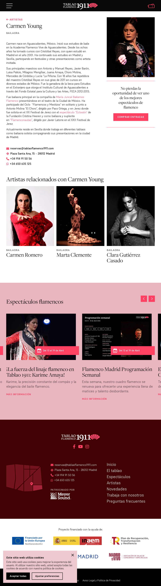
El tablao (114, 470)
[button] (152, 299)
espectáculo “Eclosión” (73, 112)
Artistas (114, 482)
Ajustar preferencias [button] (47, 576)
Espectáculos (118, 476)
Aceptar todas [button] (18, 576)
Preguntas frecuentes (126, 501)
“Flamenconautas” (21, 120)
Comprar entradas (130, 116)
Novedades (117, 488)
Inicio (111, 464)
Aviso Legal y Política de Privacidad (101, 580)
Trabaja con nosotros (125, 495)
